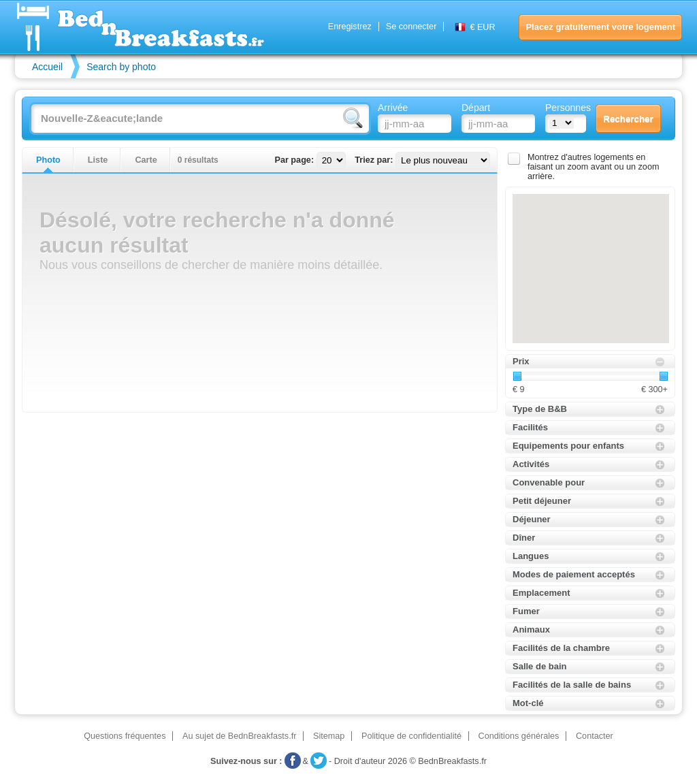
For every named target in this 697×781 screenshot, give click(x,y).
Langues (531, 556)
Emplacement (541, 593)
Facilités (530, 427)
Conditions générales (519, 736)
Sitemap (328, 736)
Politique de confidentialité (411, 736)
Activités (531, 464)
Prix (521, 361)
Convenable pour (549, 482)
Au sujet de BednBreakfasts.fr (239, 736)
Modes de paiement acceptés (574, 574)
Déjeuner (532, 519)
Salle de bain (539, 666)
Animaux (531, 629)
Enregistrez (350, 26)
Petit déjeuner (542, 501)
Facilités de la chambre (561, 648)
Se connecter (411, 26)
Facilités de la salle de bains (572, 685)
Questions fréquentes (124, 736)
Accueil (47, 66)
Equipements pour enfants (568, 446)
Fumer (526, 611)
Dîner (524, 537)
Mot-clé (528, 703)
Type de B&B (540, 409)
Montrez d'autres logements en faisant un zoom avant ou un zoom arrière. (593, 167)
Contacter (594, 736)
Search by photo (121, 66)
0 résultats (198, 160)
